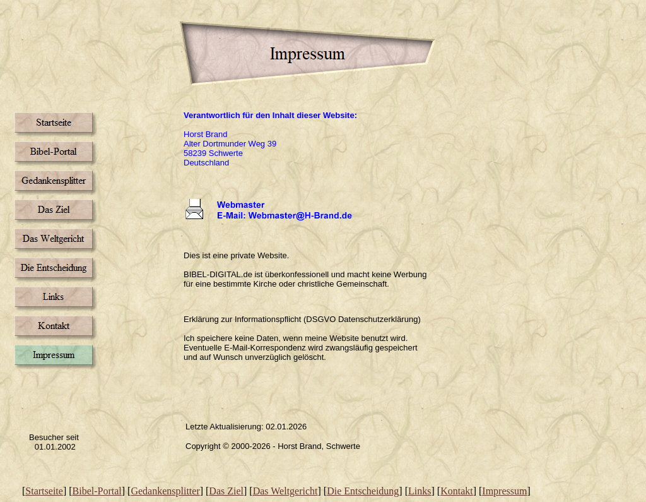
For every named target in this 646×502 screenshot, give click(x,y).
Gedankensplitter (165, 491)
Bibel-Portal (97, 491)
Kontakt (456, 491)
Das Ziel (226, 491)
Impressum (504, 491)
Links (419, 491)
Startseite (44, 491)
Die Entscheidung (363, 491)
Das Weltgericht (285, 491)
